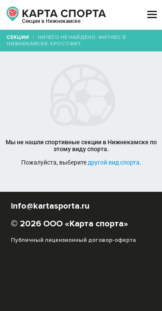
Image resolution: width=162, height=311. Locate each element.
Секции (17, 37)
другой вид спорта (114, 162)
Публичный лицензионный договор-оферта (73, 240)
